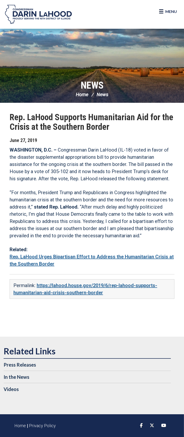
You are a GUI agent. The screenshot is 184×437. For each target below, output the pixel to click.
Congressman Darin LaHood (38, 14)
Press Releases (20, 365)
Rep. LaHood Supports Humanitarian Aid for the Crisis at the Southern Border (91, 122)
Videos (11, 389)
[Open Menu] (168, 11)
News (92, 85)
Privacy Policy (42, 425)
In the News (16, 377)
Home (82, 94)
